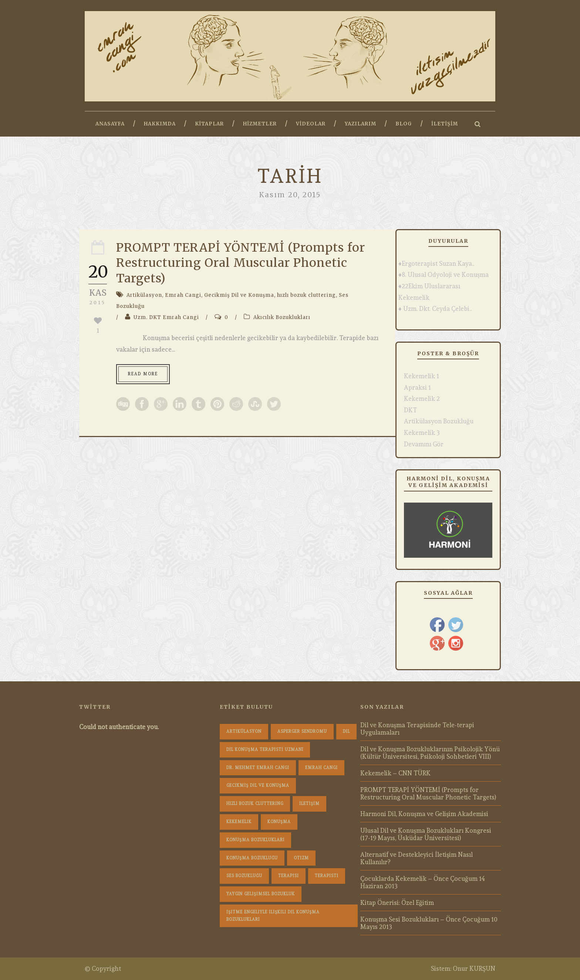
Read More (143, 374)
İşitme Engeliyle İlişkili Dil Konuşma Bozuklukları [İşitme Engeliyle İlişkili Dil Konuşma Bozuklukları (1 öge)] (273, 916)
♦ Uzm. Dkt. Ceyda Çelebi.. (435, 308)
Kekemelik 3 (422, 432)
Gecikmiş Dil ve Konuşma (239, 295)
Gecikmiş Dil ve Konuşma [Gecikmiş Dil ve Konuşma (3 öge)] (257, 785)
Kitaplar (209, 124)
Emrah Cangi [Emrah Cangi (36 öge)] (321, 767)
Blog (403, 124)
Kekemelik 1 (421, 376)
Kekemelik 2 (422, 398)
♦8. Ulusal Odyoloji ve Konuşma (443, 274)
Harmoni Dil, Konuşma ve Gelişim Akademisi (424, 814)
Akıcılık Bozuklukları (281, 317)
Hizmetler (260, 124)
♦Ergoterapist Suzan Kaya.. (436, 263)
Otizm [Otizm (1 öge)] (301, 858)
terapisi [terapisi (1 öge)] (288, 875)
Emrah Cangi (183, 295)
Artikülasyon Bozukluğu (438, 421)
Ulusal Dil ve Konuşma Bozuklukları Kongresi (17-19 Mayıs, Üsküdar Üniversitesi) (425, 834)
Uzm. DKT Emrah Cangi (166, 317)
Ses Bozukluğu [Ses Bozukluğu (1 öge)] (244, 875)
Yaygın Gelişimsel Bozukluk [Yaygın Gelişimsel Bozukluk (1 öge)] (260, 894)
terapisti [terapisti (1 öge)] (326, 875)
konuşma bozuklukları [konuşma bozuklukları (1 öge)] (255, 840)
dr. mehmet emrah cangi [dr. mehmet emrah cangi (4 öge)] (257, 767)
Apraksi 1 (417, 387)
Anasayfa (110, 124)
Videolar (311, 124)
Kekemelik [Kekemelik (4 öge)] (239, 821)
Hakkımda (160, 124)
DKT (410, 410)
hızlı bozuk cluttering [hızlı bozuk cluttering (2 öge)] (254, 803)
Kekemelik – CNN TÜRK (395, 773)
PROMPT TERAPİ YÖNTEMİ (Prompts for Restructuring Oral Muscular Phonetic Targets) (240, 263)
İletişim (444, 124)
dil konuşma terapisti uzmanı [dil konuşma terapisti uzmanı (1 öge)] (264, 749)
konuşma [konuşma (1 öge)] (279, 821)
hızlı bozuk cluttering (306, 295)
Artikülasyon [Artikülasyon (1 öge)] (244, 731)
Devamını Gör (424, 444)
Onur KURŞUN (474, 968)
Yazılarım (360, 124)
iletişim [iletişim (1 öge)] (309, 803)
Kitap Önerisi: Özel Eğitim (397, 902)
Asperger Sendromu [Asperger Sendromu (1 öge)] (302, 731)
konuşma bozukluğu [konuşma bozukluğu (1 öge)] (252, 858)
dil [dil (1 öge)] (346, 731)
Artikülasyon (144, 295)
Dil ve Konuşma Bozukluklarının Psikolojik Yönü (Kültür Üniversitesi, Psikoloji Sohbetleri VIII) (430, 752)
